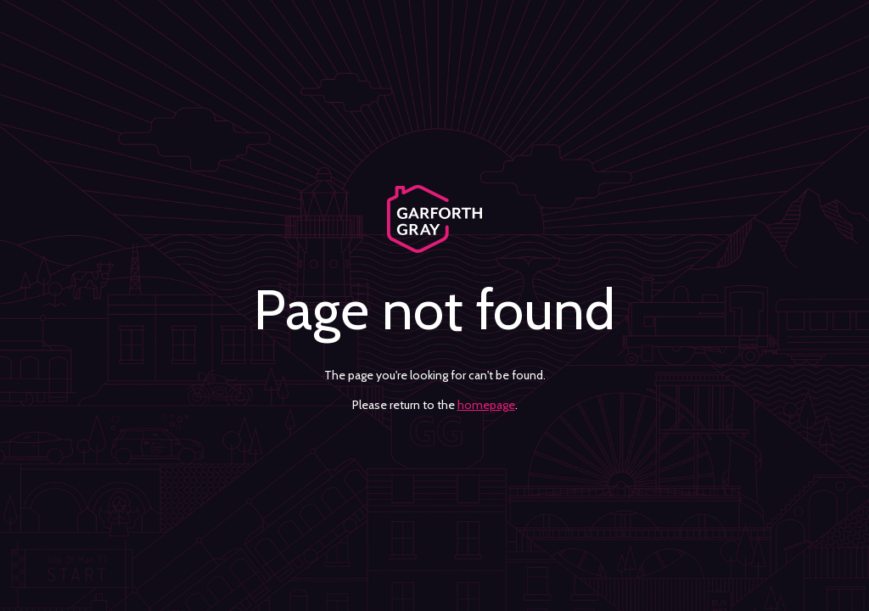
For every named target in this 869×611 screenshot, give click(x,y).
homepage (486, 404)
